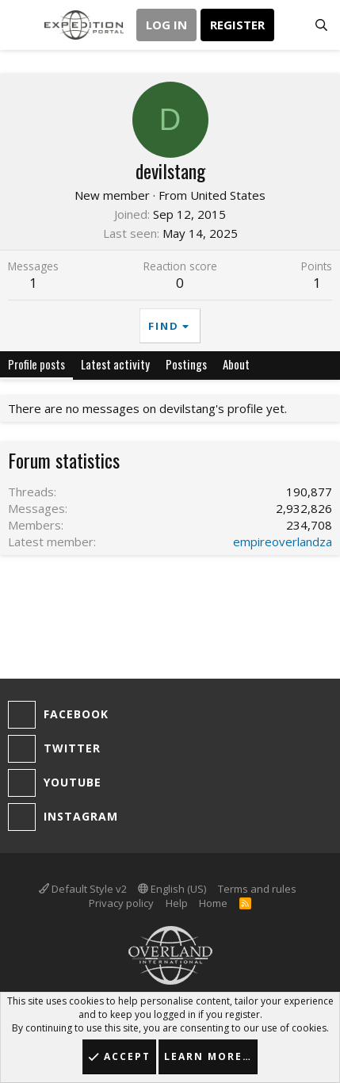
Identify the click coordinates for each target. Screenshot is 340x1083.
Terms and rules (257, 889)
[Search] (321, 25)
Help (177, 903)
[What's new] (289, 25)
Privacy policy (121, 903)
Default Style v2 (83, 889)
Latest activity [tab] (115, 364)
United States (228, 195)
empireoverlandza (282, 541)
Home (213, 903)
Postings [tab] (186, 364)
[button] (21, 25)
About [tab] (236, 364)
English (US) (172, 889)
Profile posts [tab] (36, 364)
